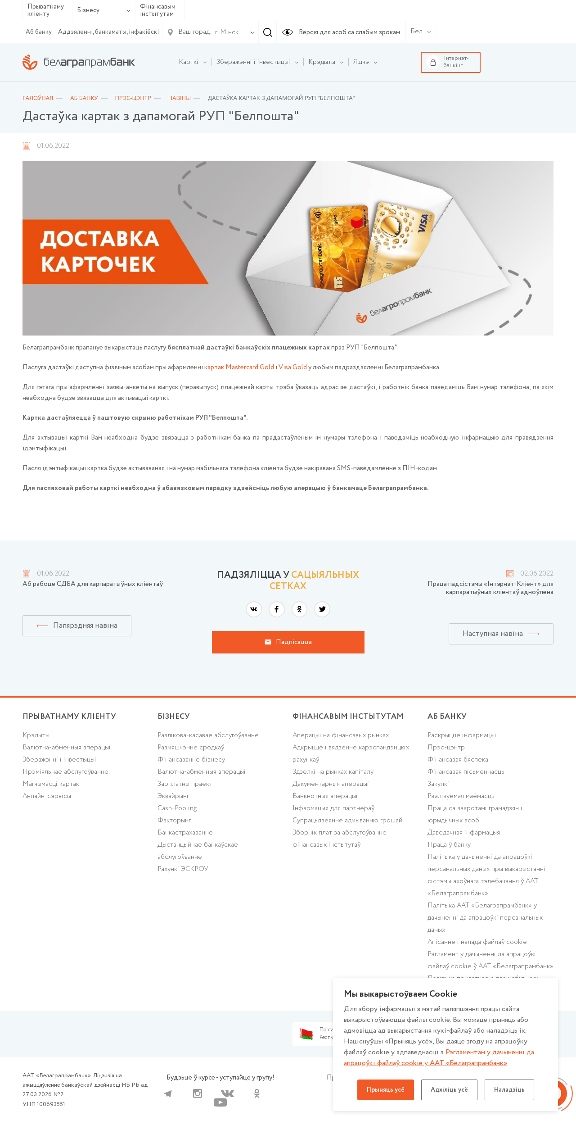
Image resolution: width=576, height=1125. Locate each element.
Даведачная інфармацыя (464, 833)
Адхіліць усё (449, 1089)
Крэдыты (36, 735)
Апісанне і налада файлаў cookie (477, 942)
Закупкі (438, 784)
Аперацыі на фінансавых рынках (340, 735)
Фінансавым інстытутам (158, 10)
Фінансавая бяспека (458, 760)
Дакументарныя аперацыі (330, 784)
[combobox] (225, 32)
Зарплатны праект (185, 784)
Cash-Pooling (177, 808)
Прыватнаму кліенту (45, 10)
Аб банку (39, 31)
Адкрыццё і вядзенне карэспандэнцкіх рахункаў (350, 754)
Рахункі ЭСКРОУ (183, 869)
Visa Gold (293, 367)
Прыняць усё (386, 1089)
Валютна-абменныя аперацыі (66, 748)
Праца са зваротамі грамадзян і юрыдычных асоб (475, 814)
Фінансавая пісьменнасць (466, 772)
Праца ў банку (449, 845)
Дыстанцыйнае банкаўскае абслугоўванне (198, 851)
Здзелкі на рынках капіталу (333, 772)
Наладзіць (509, 1089)
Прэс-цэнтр (446, 748)
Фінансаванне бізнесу (191, 760)
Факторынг (174, 821)
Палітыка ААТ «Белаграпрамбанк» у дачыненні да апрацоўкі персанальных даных (485, 918)
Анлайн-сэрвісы (46, 796)
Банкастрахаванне (185, 833)
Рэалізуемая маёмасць (461, 796)
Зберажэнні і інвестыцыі (59, 760)
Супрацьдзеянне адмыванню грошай (347, 821)
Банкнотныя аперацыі (325, 796)
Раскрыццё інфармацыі (462, 735)
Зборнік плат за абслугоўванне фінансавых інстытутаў (339, 839)
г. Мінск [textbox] (226, 32)
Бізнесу (103, 10)
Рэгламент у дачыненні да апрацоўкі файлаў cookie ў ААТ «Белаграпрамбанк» (491, 960)
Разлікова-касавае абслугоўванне (208, 735)
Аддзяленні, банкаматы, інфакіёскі (108, 31)
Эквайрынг (173, 796)
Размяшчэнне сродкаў (191, 748)
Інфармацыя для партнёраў (333, 808)
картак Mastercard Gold (239, 367)
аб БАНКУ (447, 716)
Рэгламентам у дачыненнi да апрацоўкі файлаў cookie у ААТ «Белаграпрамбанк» (439, 1057)
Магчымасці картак (50, 784)
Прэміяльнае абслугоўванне (65, 772)
